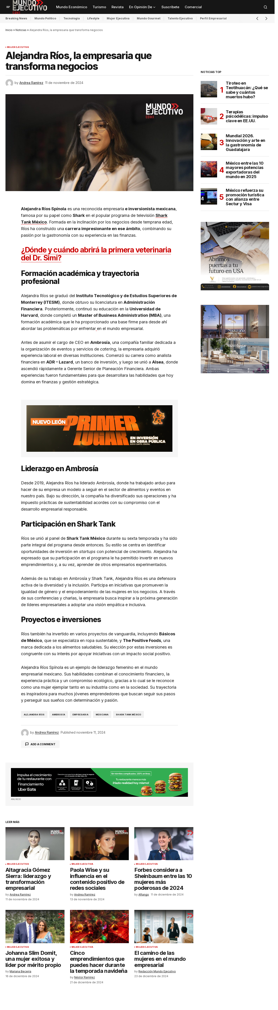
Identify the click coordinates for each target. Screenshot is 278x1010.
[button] (8, 7)
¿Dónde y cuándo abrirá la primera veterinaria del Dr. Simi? (96, 253)
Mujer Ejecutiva (118, 18)
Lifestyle (93, 18)
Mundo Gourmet (148, 18)
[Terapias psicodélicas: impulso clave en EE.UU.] (209, 116)
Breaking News (16, 18)
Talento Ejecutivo (180, 18)
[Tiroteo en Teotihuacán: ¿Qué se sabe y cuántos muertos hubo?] (209, 89)
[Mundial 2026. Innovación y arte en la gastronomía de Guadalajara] (209, 142)
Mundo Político (45, 18)
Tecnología (71, 18)
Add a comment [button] (43, 744)
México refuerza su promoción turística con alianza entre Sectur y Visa (245, 197)
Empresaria (80, 714)
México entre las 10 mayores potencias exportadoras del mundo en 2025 (244, 170)
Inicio (9, 30)
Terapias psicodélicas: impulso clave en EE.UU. (247, 116)
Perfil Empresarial (213, 18)
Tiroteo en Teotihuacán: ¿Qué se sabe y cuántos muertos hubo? (247, 90)
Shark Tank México (128, 714)
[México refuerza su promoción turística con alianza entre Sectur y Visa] (209, 196)
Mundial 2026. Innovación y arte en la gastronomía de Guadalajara (245, 143)
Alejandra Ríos (34, 714)
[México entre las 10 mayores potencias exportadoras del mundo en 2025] (209, 169)
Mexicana (102, 714)
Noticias (21, 30)
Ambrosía (58, 714)
